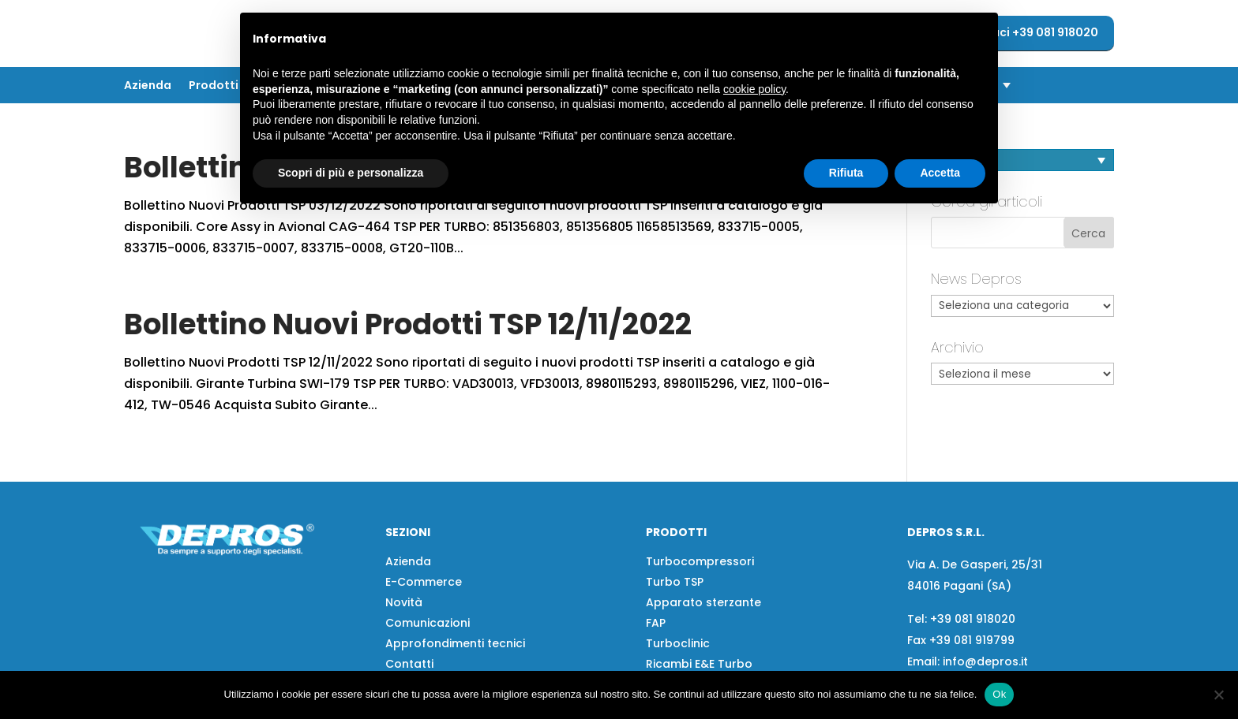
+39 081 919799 (972, 640)
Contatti (409, 664)
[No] (1218, 694)
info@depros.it (984, 661)
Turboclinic (678, 643)
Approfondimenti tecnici (455, 643)
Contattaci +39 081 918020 (1021, 32)
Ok (999, 694)
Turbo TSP (674, 582)
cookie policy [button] (754, 89)
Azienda (147, 86)
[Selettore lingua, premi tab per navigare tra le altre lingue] (1022, 160)
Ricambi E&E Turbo (699, 664)
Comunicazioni (427, 623)
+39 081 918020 (972, 619)
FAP (656, 623)
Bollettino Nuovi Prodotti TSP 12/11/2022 (408, 324)
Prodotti (213, 86)
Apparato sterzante (703, 602)
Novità (403, 602)
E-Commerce (423, 582)
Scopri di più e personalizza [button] (350, 172)
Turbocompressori (700, 561)
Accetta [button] (940, 172)
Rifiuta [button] (846, 172)
